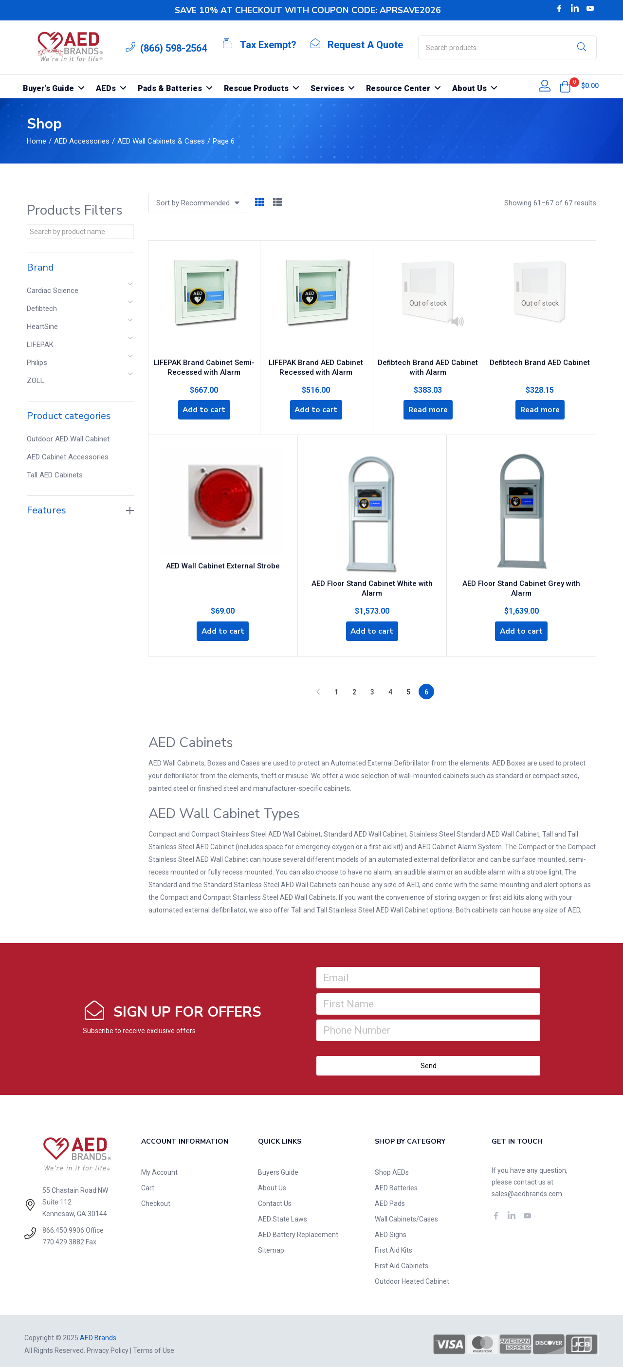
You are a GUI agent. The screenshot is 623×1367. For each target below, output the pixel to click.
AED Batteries (396, 1181)
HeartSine (42, 326)
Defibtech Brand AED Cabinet (540, 358)
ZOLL (35, 380)
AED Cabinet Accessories (68, 457)
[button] (565, 86)
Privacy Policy (107, 1344)
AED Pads (390, 1197)
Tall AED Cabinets (55, 475)
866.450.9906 (63, 1224)
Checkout (155, 1197)
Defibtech (42, 308)
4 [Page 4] (390, 686)
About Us (272, 1181)
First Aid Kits (393, 1244)
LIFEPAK (40, 344)
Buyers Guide (278, 1166)
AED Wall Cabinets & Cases (161, 141)
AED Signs (390, 1228)
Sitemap (271, 1244)
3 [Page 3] (372, 686)
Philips (37, 362)
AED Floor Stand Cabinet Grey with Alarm (521, 584)
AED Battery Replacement (298, 1228)
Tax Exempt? (268, 45)
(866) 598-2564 (173, 48)
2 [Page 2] (354, 686)
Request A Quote (365, 45)
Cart (147, 1181)
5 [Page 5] (408, 686)
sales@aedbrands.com (527, 1187)
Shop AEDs (392, 1166)
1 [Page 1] (336, 686)
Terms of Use (153, 1344)
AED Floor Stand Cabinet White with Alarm (372, 584)
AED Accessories (82, 141)
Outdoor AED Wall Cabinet (68, 439)
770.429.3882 (63, 1235)
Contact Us (275, 1197)
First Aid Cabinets (401, 1259)
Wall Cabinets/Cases (406, 1213)
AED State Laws (282, 1213)
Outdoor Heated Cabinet (412, 1275)
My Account (159, 1166)
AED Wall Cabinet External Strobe (223, 565)
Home (36, 141)
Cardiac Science (52, 290)
